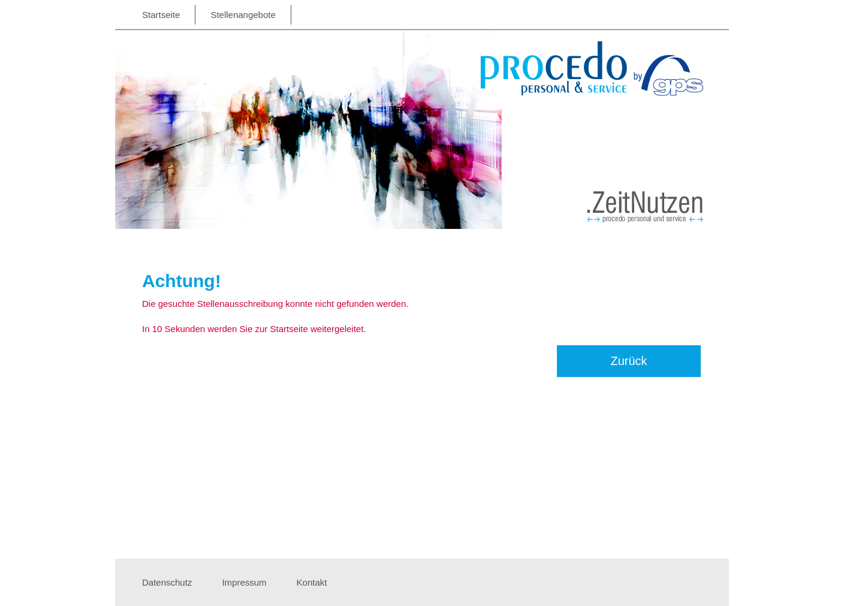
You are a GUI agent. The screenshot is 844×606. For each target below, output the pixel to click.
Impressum (244, 582)
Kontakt (312, 582)
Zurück (628, 360)
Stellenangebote (242, 15)
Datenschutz (167, 582)
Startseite (161, 15)
